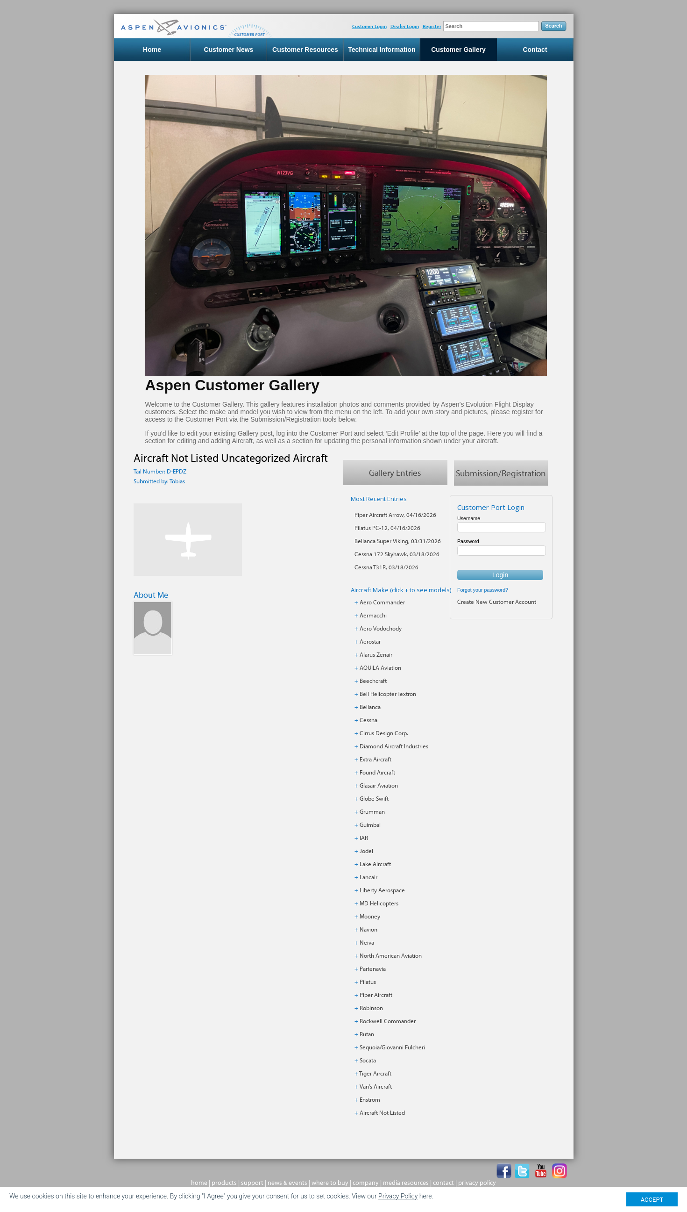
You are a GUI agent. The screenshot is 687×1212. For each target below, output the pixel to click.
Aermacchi (373, 615)
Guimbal (370, 825)
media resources (406, 1183)
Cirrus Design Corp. (384, 733)
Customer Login (369, 26)
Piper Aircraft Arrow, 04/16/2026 (395, 515)
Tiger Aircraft (375, 1073)
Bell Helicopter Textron (388, 694)
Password (468, 542)
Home (152, 49)
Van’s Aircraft (376, 1086)
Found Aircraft (377, 772)
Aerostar (370, 641)
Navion (368, 929)
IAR (364, 838)
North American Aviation (391, 956)
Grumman (372, 812)
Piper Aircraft (376, 995)
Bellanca (370, 707)
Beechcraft (373, 681)
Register (432, 26)
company (366, 1183)
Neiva (367, 943)
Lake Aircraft (375, 864)
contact (443, 1183)
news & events (287, 1183)
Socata (368, 1060)
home (199, 1183)
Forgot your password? (482, 590)
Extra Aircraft (375, 759)
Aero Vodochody (381, 628)
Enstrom (370, 1100)
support (252, 1183)
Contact (535, 49)
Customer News (229, 49)
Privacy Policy (398, 1196)
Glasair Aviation (379, 785)
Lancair (368, 877)
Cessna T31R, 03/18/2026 (386, 567)
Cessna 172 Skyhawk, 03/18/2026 (396, 554)
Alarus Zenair (376, 655)
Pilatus (368, 982)
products (224, 1183)
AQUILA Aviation (380, 668)
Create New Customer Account (496, 601)
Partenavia (373, 969)
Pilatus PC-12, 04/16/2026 (387, 528)
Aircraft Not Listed (382, 1113)
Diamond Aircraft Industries (394, 746)
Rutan (367, 1034)
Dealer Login (404, 26)
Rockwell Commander (388, 1021)
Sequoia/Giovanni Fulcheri (392, 1047)
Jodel (366, 851)
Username (468, 519)
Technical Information (381, 49)
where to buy (330, 1183)
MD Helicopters (379, 903)
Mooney (370, 916)
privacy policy (477, 1183)
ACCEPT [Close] (652, 1199)
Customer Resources (305, 49)
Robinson (371, 1008)
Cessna (368, 720)
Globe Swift (374, 799)
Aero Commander (382, 602)
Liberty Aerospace (382, 890)
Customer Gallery (458, 49)
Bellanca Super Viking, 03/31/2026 (397, 541)
